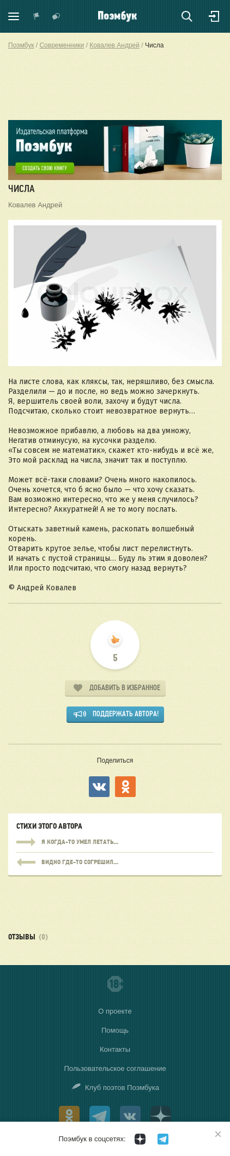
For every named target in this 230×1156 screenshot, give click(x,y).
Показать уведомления (36, 16)
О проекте (114, 1011)
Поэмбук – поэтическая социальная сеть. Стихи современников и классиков (117, 16)
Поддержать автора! (126, 714)
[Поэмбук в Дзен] (140, 1139)
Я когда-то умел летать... (115, 842)
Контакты (115, 1049)
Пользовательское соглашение (115, 1068)
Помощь (115, 1030)
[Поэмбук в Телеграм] (163, 1139)
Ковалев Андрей (35, 205)
